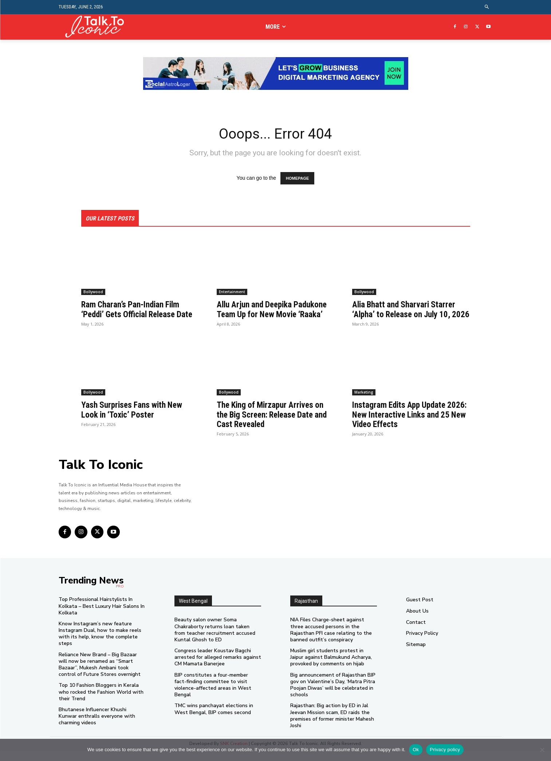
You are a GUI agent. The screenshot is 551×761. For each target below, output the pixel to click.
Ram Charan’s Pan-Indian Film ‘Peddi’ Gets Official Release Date (132, 315)
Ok (416, 749)
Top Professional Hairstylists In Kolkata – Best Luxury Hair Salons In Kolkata (102, 616)
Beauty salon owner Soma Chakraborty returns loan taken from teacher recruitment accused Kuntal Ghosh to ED (214, 639)
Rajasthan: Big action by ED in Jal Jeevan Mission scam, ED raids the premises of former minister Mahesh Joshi (332, 725)
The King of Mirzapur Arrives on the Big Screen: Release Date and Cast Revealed (275, 424)
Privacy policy (445, 749)
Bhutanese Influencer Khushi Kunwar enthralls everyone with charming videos (97, 726)
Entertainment (232, 292)
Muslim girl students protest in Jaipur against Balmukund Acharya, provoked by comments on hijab (331, 667)
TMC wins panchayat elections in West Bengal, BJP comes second (213, 719)
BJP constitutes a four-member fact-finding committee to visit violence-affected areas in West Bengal (212, 695)
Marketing (363, 402)
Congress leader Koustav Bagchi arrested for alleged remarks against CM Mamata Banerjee (217, 667)
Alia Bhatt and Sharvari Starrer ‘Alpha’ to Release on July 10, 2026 (405, 315)
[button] (486, 7)
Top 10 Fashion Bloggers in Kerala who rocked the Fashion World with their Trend (101, 702)
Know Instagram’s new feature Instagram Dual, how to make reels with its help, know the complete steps (100, 643)
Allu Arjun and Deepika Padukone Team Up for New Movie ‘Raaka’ (274, 310)
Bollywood (93, 292)
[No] (542, 749)
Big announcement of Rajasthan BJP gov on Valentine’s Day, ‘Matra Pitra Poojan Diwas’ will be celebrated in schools (332, 695)
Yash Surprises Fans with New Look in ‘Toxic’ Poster (133, 420)
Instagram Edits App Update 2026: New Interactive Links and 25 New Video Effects (408, 424)
